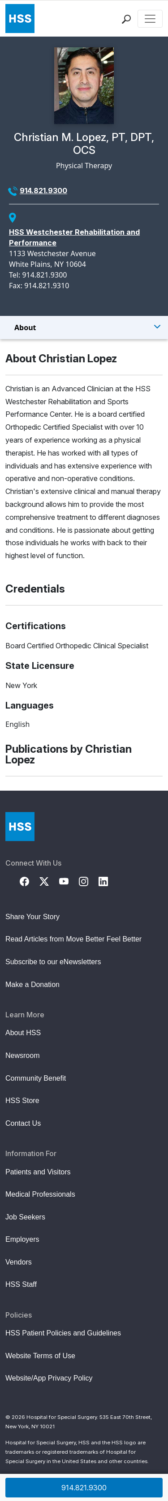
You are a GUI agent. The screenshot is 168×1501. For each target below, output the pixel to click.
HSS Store (22, 1100)
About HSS (23, 1033)
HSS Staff (21, 1284)
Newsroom (22, 1055)
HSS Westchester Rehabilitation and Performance (74, 237)
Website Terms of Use (40, 1356)
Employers (22, 1239)
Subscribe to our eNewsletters (53, 962)
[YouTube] (69, 881)
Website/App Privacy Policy (48, 1378)
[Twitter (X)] (49, 881)
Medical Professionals (40, 1194)
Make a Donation (32, 984)
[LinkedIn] (108, 881)
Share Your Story (32, 917)
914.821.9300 (43, 190)
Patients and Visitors (38, 1172)
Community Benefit (35, 1078)
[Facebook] (29, 881)
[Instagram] (89, 881)
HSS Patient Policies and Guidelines (63, 1333)
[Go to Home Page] (19, 826)
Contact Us (23, 1123)
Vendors (18, 1262)
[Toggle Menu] (84, 327)
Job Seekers (25, 1217)
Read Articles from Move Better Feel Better (73, 939)
